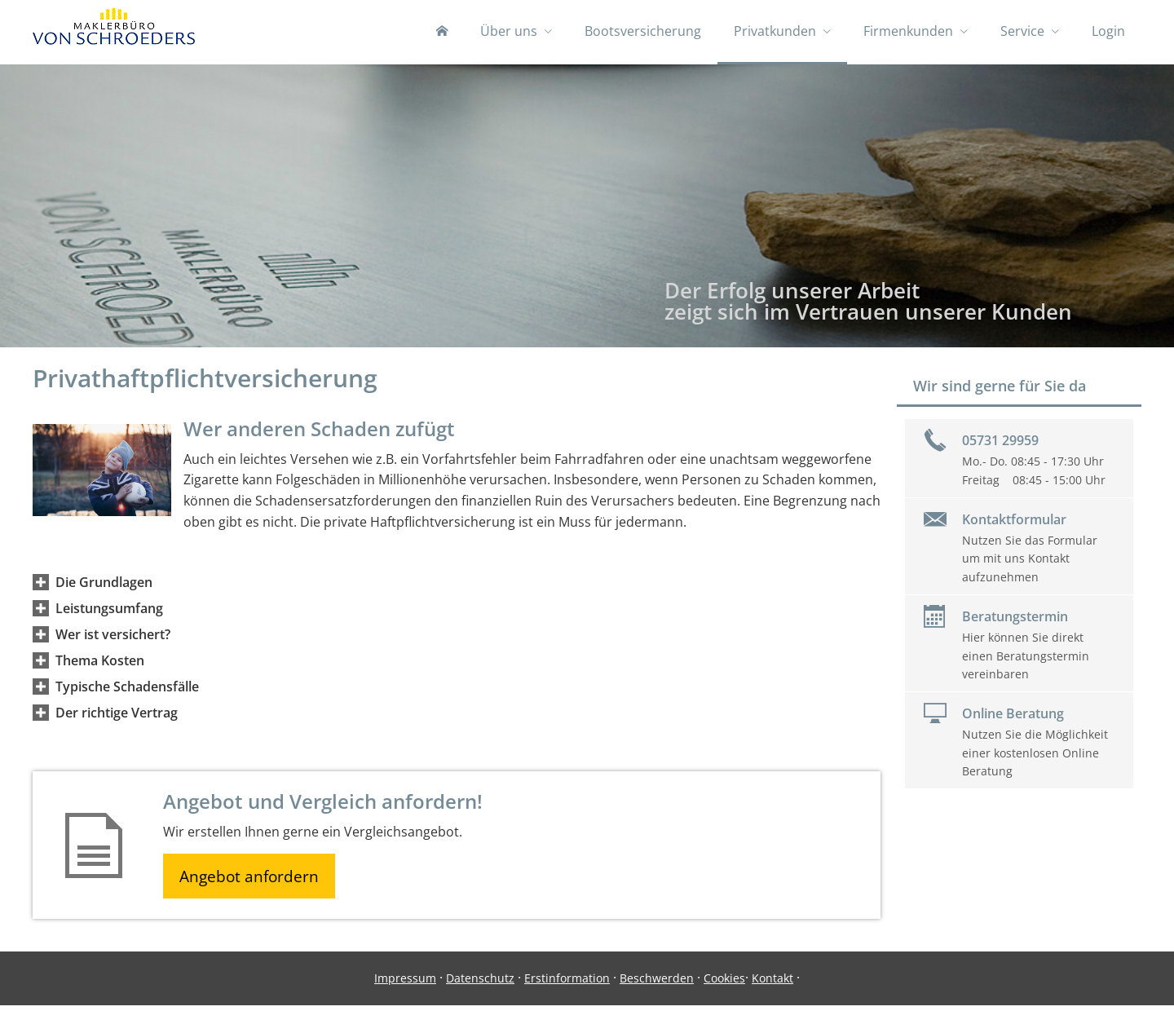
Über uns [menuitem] (508, 31)
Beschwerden (657, 983)
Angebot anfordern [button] (253, 880)
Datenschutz (480, 983)
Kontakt (772, 983)
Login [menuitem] (1108, 31)
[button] (103, 585)
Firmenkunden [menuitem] (908, 31)
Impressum (405, 983)
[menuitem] (442, 32)
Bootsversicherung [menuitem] (643, 31)
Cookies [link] (724, 983)
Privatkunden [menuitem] (775, 31)
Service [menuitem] (1022, 31)
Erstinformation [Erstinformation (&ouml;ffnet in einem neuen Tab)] (567, 983)
